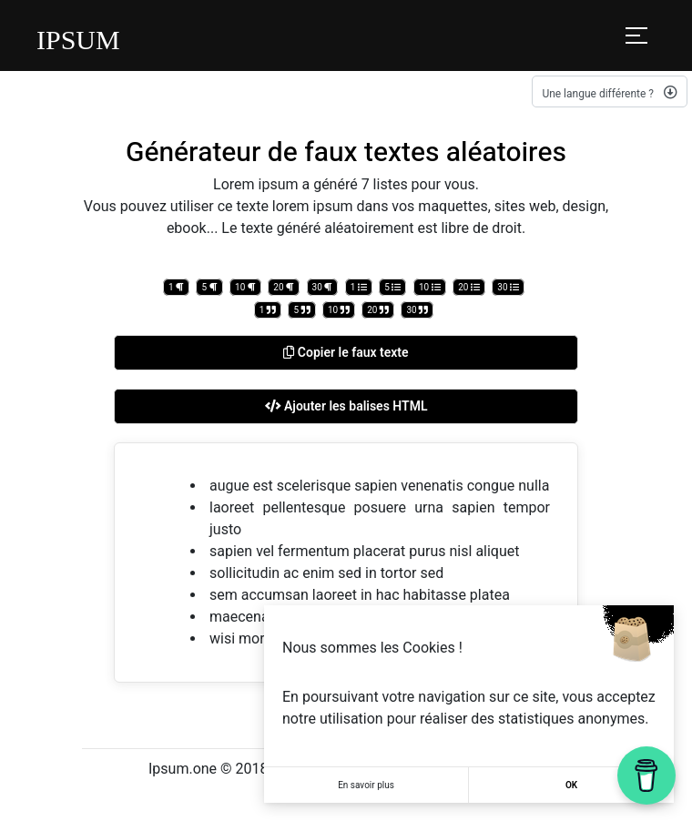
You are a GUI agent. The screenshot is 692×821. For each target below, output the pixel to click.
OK (571, 785)
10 (245, 287)
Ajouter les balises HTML (346, 406)
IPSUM (78, 40)
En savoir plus (366, 785)
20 (283, 287)
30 (322, 287)
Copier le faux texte (345, 352)
